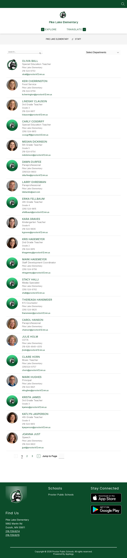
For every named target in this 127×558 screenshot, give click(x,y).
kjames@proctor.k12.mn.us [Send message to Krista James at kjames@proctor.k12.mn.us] (34, 407)
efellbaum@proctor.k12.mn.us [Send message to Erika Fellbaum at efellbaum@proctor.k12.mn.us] (35, 212)
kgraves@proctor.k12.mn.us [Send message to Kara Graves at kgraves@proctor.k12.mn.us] (35, 232)
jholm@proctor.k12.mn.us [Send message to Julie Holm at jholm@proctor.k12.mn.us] (33, 350)
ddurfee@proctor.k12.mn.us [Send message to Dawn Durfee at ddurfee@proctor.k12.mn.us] (35, 175)
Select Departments (96, 52)
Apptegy (70, 554)
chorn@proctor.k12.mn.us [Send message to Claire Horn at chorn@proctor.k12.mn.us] (33, 370)
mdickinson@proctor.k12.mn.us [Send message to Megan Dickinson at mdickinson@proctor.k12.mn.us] (36, 155)
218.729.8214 (13, 531)
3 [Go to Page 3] (32, 456)
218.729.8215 (13, 535)
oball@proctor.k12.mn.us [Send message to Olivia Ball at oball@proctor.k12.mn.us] (33, 74)
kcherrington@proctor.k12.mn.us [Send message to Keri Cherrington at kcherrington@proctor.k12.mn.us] (37, 94)
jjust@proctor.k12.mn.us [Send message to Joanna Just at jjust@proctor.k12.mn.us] (33, 447)
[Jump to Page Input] (61, 456)
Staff (78, 39)
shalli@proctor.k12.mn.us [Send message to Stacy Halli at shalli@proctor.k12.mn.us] (33, 293)
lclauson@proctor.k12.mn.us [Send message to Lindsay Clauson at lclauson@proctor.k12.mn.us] (35, 114)
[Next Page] (38, 456)
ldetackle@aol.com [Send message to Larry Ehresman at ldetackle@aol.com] (31, 192)
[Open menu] (49, 29)
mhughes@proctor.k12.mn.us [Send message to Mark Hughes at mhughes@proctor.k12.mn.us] (35, 390)
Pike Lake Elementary (57, 39)
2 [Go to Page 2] (27, 456)
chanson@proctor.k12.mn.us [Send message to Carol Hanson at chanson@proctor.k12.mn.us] (35, 330)
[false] (25, 52)
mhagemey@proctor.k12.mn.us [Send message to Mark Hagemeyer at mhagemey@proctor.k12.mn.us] (36, 272)
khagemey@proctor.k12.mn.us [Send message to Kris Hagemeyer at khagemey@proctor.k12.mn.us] (36, 252)
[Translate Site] (76, 29)
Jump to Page (49, 456)
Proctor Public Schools (61, 494)
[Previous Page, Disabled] (16, 456)
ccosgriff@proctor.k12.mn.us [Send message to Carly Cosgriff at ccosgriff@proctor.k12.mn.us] (35, 135)
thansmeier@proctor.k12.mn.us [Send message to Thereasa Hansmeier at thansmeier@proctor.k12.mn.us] (36, 313)
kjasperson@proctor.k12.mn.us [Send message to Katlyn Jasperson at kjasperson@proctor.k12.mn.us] (36, 427)
